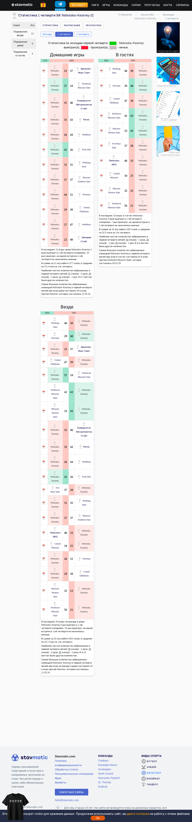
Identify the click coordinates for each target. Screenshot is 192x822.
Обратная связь (71, 792)
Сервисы (182, 4)
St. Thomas (104, 782)
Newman (84, 194)
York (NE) (84, 149)
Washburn (84, 134)
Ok (98, 818)
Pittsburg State (55, 323)
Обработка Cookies (66, 769)
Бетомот (78, 4)
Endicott (102, 786)
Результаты (93, 25)
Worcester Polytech (109, 777)
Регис (84, 119)
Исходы (47, 34)
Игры (106, 4)
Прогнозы (152, 4)
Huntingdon (104, 769)
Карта (168, 4)
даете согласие (138, 814)
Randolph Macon (107, 764)
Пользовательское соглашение (74, 773)
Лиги (95, 4)
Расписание (72, 25)
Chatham (103, 760)
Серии (136, 4)
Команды (121, 4)
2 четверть (83, 34)
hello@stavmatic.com (67, 800)
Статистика (50, 25)
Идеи (58, 778)
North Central (105, 773)
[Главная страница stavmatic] (22, 4)
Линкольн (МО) (114, 160)
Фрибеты (60, 782)
